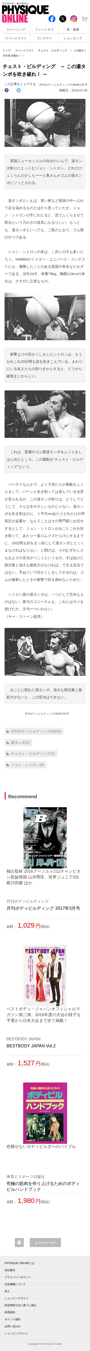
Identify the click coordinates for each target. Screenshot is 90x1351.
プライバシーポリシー (18, 1277)
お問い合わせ (12, 1326)
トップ (7, 50)
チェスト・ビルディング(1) (33, 753)
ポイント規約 (12, 1319)
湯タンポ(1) (20, 742)
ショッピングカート (16, 1333)
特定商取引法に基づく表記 (20, 1305)
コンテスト (44, 38)
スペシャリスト (16, 38)
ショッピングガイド (16, 1298)
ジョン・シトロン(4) (27, 765)
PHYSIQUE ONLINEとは (20, 1263)
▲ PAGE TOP (45, 1243)
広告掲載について (15, 1284)
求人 (7, 1291)
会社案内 (10, 1270)
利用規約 (10, 1312)
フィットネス (44, 29)
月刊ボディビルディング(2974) (36, 731)
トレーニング (15, 29)
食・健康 (73, 29)
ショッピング (73, 38)
